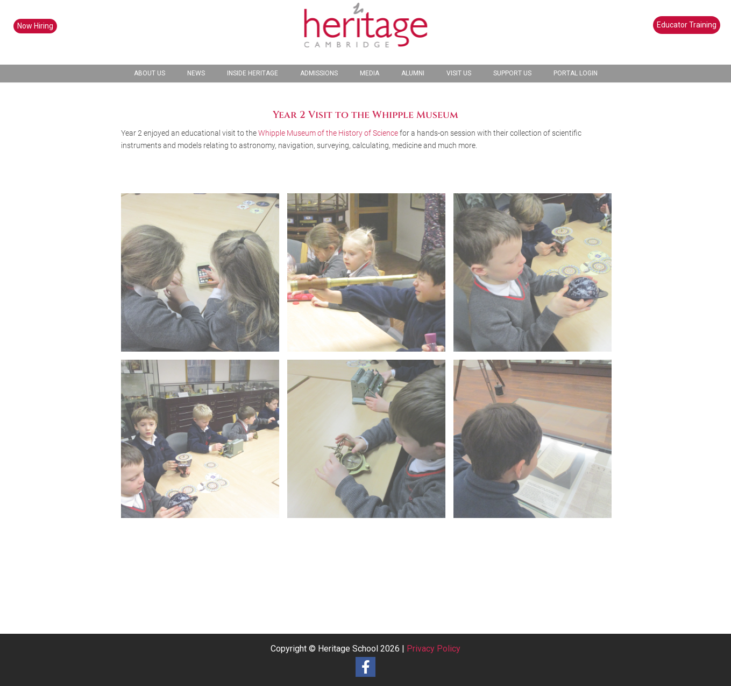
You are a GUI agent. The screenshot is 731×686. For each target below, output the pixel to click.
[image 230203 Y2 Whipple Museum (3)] (204, 443)
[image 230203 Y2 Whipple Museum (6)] (204, 276)
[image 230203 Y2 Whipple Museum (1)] (536, 443)
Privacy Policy (433, 648)
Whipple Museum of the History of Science (328, 133)
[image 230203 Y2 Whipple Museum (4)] (536, 276)
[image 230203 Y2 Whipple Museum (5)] (370, 276)
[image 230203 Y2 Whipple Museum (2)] (370, 443)
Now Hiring (35, 26)
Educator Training (686, 24)
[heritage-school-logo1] (365, 32)
